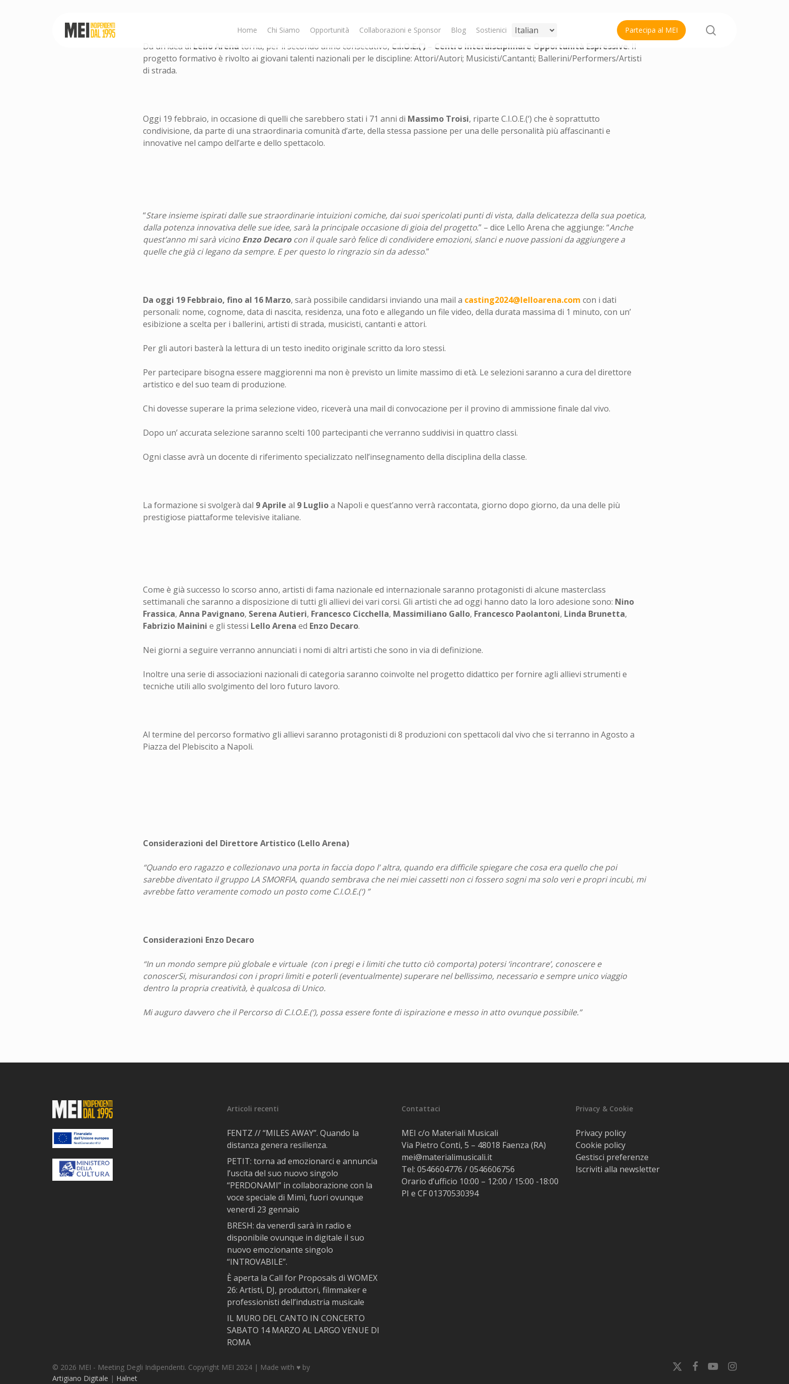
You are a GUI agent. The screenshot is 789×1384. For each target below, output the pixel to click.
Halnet (126, 1378)
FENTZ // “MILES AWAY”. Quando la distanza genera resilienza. (293, 1139)
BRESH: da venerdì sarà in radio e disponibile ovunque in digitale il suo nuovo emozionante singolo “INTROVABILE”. (295, 1243)
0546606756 (492, 1169)
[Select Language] (534, 30)
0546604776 (439, 1169)
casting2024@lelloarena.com (522, 299)
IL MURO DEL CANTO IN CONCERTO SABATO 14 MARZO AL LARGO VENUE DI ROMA (303, 1330)
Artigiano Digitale (80, 1378)
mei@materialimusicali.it (447, 1157)
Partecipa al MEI (651, 30)
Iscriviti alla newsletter (618, 1169)
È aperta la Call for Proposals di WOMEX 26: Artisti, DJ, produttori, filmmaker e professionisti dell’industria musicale (302, 1290)
